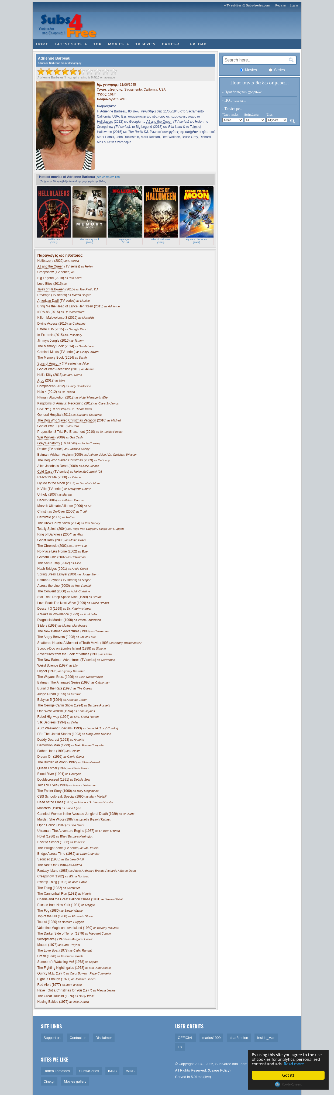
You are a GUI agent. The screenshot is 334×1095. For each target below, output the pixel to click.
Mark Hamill (105, 137)
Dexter (42, 449)
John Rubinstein (127, 137)
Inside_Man (266, 1038)
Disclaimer (103, 1038)
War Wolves (46, 437)
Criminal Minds (48, 352)
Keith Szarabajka (119, 142)
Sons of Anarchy (49, 363)
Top (97, 44)
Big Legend (144, 127)
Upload (198, 44)
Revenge (43, 295)
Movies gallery (75, 1081)
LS (180, 1047)
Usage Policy (219, 1070)
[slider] (77, 71)
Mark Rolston (150, 137)
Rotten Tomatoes (57, 1071)
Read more (294, 1064)
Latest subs (68, 44)
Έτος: (269, 114)
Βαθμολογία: (251, 114)
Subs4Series (89, 1071)
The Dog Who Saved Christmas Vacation (66, 420)
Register (280, 5)
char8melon (239, 1038)
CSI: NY (43, 409)
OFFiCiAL (185, 1038)
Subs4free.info (226, 1064)
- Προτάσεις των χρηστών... (243, 92)
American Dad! (48, 301)
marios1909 (211, 1038)
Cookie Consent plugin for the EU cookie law (288, 1084)
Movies (116, 44)
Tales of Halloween (51, 289)
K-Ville (42, 489)
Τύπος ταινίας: (230, 114)
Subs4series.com (258, 5)
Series (277, 70)
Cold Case (45, 471)
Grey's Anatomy (48, 443)
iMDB (112, 1071)
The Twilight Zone (50, 848)
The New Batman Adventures (58, 660)
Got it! (288, 1075)
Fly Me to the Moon (51, 483)
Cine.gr (49, 1081)
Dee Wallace (171, 137)
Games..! (170, 44)
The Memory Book (50, 346)
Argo (40, 380)
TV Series (145, 44)
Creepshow (105, 127)
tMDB (130, 1071)
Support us (52, 1038)
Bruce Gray (190, 137)
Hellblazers (105, 121)
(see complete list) (108, 177)
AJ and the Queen (159, 121)
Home (42, 44)
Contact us (78, 1038)
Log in (294, 5)
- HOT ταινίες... (234, 100)
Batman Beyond (48, 580)
